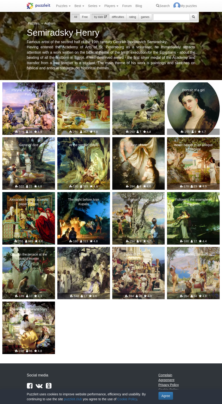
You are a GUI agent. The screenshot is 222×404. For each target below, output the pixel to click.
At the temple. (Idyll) (83, 145)
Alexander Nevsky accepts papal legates (28, 202)
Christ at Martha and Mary (28, 309)
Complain (165, 375)
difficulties (118, 17)
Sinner (83, 254)
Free (85, 17)
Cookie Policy (127, 399)
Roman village (138, 199)
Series (94, 6)
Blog (138, 6)
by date (100, 17)
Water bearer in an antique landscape (193, 147)
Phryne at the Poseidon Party (29, 92)
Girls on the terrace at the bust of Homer (28, 256)
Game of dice (28, 145)
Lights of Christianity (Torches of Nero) (138, 256)
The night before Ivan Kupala (83, 202)
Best (79, 6)
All (75, 17)
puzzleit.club (73, 399)
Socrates (83, 90)
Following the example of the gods (193, 202)
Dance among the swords (193, 254)
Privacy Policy (168, 385)
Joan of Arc (138, 145)
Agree (165, 396)
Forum (126, 6)
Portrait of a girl (193, 90)
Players (111, 6)
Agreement (166, 380)
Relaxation (138, 90)
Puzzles (63, 6)
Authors (50, 23)
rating (132, 17)
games (145, 17)
